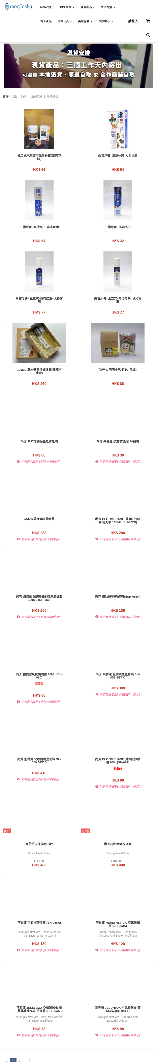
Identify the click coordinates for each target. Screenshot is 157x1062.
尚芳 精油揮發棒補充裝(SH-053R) (117, 587)
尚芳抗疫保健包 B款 (39, 827)
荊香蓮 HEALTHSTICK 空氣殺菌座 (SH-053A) (117, 906)
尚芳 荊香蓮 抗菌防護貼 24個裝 (117, 434)
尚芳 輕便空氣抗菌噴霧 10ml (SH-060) (39, 663)
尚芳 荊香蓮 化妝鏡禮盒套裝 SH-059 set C (117, 663)
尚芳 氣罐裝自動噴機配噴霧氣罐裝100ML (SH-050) (39, 587)
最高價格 (36, 96)
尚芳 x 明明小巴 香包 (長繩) (118, 364)
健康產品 (88, 7)
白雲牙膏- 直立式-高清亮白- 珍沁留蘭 (117, 296)
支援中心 (106, 21)
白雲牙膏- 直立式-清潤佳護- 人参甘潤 (39, 296)
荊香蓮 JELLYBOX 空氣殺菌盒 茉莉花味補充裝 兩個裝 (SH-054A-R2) (39, 989)
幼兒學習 (67, 7)
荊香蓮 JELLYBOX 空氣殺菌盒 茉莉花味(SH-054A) (118, 989)
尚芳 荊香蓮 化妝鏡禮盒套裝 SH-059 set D (39, 746)
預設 (14, 96)
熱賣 (24, 96)
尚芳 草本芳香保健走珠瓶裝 (39, 434)
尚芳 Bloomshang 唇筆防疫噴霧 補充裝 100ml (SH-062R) (117, 511)
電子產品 (46, 21)
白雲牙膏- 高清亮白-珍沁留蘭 (39, 225)
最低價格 (52, 96)
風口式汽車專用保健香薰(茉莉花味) (39, 157)
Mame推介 (47, 7)
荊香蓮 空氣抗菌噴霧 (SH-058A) (39, 904)
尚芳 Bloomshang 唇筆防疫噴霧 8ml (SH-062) (117, 746)
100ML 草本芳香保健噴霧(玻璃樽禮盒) (39, 366)
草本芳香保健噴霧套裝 (39, 509)
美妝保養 (85, 21)
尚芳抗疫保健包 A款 (117, 827)
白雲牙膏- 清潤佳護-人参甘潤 (117, 155)
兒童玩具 (65, 21)
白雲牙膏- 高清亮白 (118, 225)
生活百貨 (108, 7)
